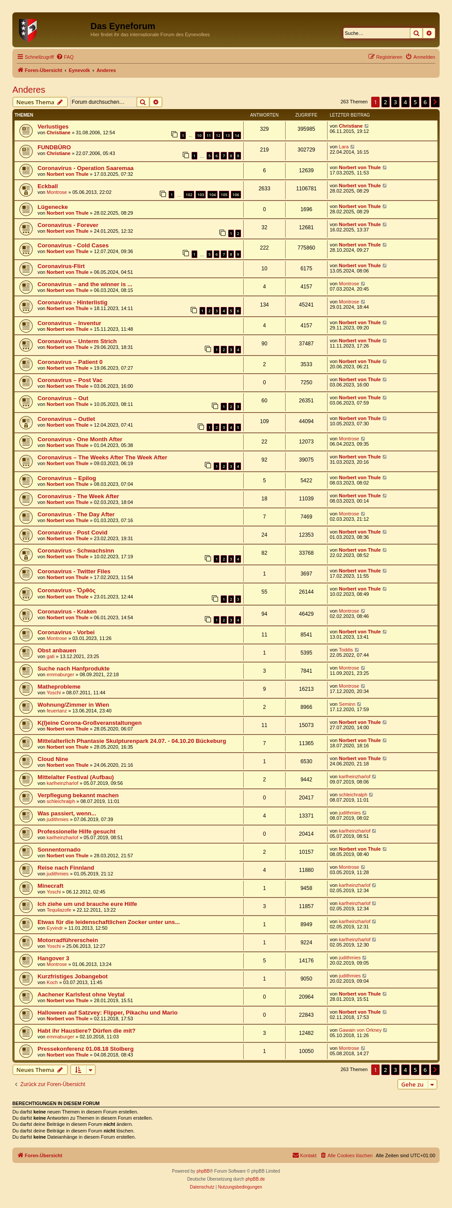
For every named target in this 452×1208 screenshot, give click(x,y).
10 (199, 135)
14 (237, 135)
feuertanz (57, 710)
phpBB (203, 1171)
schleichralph (61, 801)
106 (236, 194)
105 (224, 194)
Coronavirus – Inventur (69, 323)
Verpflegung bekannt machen (78, 795)
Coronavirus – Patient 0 (70, 362)
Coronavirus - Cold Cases (73, 245)
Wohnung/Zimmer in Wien (73, 704)
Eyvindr (55, 928)
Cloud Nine (53, 759)
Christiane (59, 132)
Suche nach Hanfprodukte (73, 668)
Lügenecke (53, 207)
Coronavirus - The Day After (76, 514)
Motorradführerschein (68, 940)
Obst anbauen (57, 650)
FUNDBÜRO (54, 147)
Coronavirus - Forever (68, 225)
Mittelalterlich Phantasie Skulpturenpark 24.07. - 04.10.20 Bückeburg (132, 741)
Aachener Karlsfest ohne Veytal (81, 994)
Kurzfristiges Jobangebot (73, 976)
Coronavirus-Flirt (61, 266)
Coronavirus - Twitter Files (74, 571)
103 (200, 194)
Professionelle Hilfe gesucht (77, 831)
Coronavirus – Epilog (67, 478)
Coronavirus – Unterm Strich (77, 341)
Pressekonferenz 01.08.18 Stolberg (86, 1048)
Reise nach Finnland (66, 867)
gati (51, 656)
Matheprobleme (59, 686)
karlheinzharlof (63, 783)
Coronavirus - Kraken (67, 611)
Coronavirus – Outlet (66, 419)
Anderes (28, 90)
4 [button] (405, 102)
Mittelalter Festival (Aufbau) (76, 777)
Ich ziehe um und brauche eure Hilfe (87, 904)
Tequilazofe (59, 910)
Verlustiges (53, 126)
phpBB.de (255, 1179)
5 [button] (415, 102)
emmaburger (60, 674)
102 (188, 194)
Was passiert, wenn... (67, 813)
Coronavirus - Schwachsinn (76, 550)
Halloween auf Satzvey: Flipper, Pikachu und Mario (107, 1012)
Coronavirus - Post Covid (72, 532)
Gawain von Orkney (360, 1030)
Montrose (57, 192)
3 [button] (395, 102)
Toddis (346, 649)
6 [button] (425, 102)
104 (212, 194)
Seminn (347, 704)
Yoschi (54, 692)
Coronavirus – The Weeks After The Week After (102, 457)
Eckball (48, 186)
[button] (435, 102)
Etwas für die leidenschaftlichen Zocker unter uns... (109, 922)
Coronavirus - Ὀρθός (67, 590)
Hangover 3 (53, 958)
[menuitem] (65, 57)
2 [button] (385, 102)
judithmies (58, 819)
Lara (344, 146)
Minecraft (51, 885)
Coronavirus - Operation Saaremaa (86, 168)
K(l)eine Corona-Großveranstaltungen (90, 722)
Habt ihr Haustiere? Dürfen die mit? (87, 1030)
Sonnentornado (59, 849)
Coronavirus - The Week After (78, 496)
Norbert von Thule (68, 174)
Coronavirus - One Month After (80, 439)
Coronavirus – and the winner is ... (85, 284)
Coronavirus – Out (63, 398)
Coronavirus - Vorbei (66, 632)
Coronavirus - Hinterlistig (72, 302)
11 (209, 135)
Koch (52, 982)
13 (227, 135)
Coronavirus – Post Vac (70, 380)
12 (218, 135)
